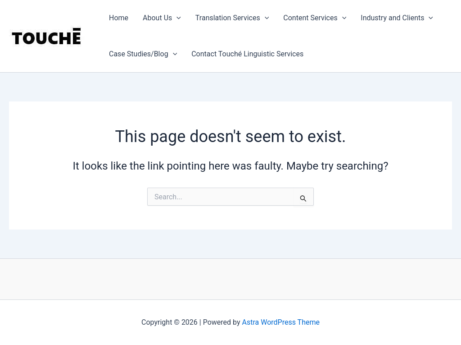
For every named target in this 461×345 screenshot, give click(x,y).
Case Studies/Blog (143, 54)
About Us (162, 18)
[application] (176, 18)
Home (118, 18)
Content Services (314, 18)
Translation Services (232, 18)
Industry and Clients (397, 18)
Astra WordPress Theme (281, 322)
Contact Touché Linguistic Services (247, 54)
